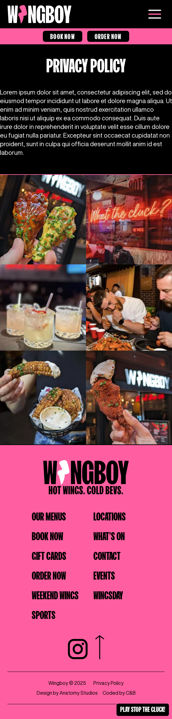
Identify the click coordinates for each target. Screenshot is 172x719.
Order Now (108, 35)
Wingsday (108, 594)
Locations (109, 515)
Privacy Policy (108, 683)
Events (104, 574)
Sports (43, 614)
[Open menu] (155, 14)
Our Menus (49, 515)
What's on (109, 535)
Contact (107, 555)
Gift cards (49, 555)
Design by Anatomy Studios (67, 692)
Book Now (62, 35)
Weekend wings (55, 594)
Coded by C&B (119, 692)
